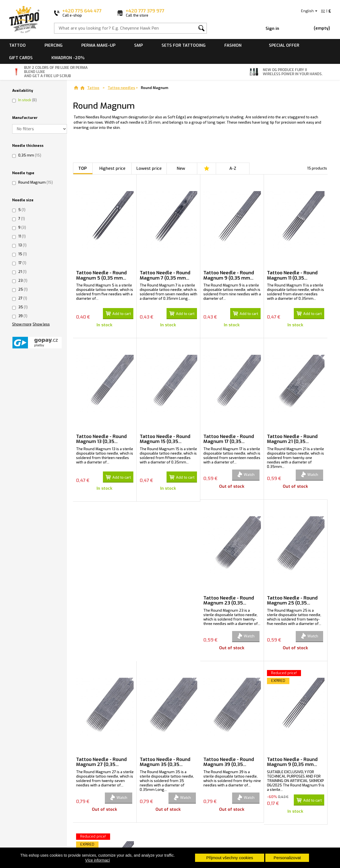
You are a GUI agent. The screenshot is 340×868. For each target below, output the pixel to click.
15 (22, 254)
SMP (138, 45)
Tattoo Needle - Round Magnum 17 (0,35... (228, 437)
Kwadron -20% (68, 58)
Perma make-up (98, 45)
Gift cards (21, 58)
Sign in (272, 28)
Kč (323, 11)
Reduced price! (157, 670)
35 (23, 307)
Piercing (54, 45)
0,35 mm (29, 155)
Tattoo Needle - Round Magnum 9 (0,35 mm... (228, 275)
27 (22, 298)
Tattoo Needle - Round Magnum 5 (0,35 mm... (101, 275)
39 (22, 316)
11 (22, 236)
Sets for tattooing (184, 45)
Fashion (233, 45)
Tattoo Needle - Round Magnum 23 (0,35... (101, 598)
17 (22, 262)
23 (22, 280)
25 (23, 289)
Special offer (284, 45)
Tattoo (17, 45)
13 (22, 245)
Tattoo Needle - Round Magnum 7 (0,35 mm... (165, 275)
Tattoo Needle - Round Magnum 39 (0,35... (101, 760)
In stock (27, 100)
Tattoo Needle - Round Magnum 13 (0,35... (101, 437)
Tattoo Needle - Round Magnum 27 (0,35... (228, 598)
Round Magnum (35, 182)
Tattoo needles (121, 87)
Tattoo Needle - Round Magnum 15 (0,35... (165, 437)
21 (22, 271)
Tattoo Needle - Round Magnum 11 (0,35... (292, 275)
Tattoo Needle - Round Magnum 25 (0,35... (165, 598)
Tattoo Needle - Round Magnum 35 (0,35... (292, 598)
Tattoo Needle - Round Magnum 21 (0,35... (292, 437)
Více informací (97, 860)
